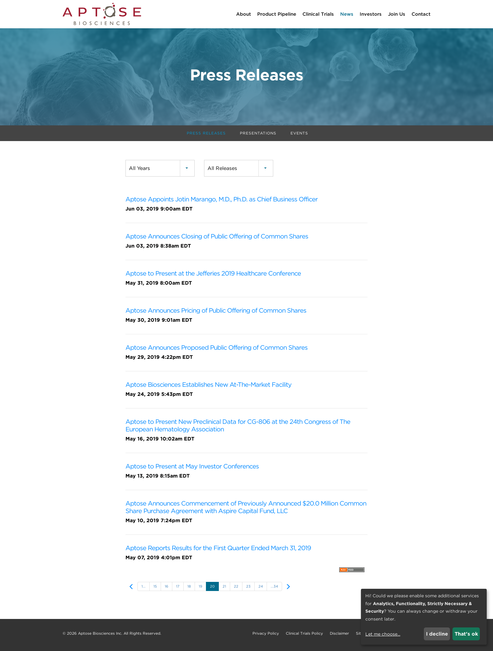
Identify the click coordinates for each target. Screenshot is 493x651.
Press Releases (206, 136)
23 (248, 589)
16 (166, 589)
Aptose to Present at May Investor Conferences (192, 469)
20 (212, 589)
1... (143, 589)
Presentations (258, 136)
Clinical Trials (318, 14)
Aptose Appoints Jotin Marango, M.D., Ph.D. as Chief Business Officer (221, 202)
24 (260, 589)
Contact (421, 14)
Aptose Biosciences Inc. (100, 636)
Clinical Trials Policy (304, 636)
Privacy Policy (265, 636)
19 (200, 589)
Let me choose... (382, 634)
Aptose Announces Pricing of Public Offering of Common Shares (215, 313)
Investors (371, 14)
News (346, 14)
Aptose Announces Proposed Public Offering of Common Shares (216, 350)
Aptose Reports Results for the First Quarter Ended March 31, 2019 (218, 551)
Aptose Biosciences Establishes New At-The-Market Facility (208, 387)
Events (299, 136)
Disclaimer (339, 636)
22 (236, 589)
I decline (437, 634)
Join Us (396, 14)
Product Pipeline (276, 14)
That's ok (466, 634)
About (243, 14)
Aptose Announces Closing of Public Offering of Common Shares (216, 239)
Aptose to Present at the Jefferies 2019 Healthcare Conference (213, 276)
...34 (274, 589)
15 (155, 589)
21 (224, 589)
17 (178, 589)
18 (189, 589)
